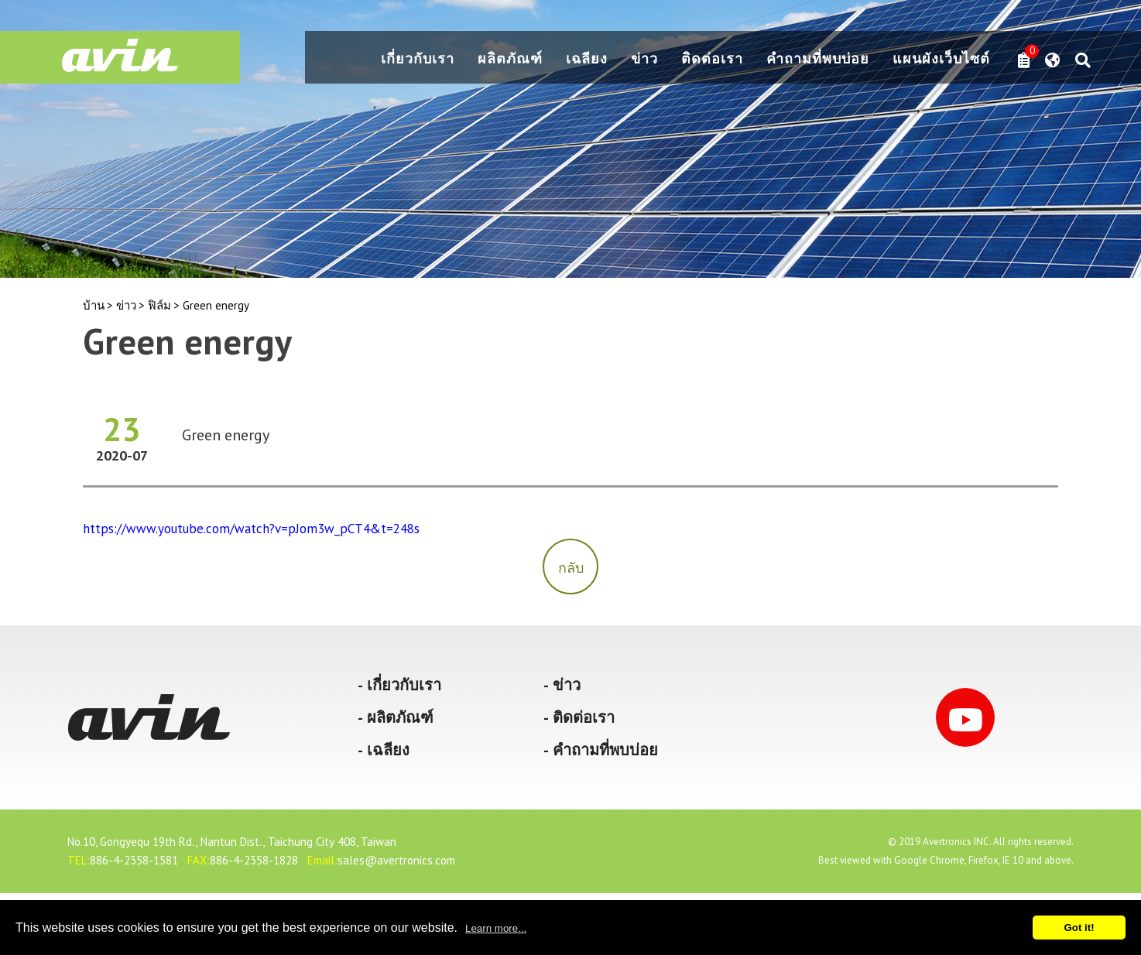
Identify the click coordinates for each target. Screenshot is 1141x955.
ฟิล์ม (159, 306)
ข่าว (644, 59)
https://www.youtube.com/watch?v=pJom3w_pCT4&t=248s (251, 528)
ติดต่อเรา (712, 59)
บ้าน (94, 306)
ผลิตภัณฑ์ (510, 59)
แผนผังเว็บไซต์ (941, 59)
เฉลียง (587, 59)
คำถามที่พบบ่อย (817, 59)
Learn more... (495, 928)
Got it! (1079, 927)
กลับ (571, 568)
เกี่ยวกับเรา (417, 59)
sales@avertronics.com (396, 860)
